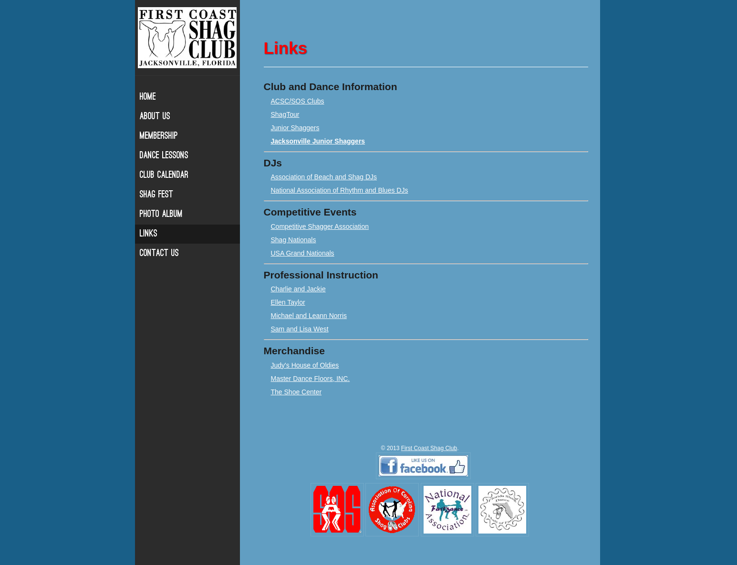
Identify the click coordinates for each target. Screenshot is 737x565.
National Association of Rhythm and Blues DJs (339, 190)
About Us (155, 117)
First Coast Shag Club (429, 448)
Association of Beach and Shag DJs (324, 177)
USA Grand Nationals (302, 253)
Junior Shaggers (295, 128)
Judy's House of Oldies (305, 365)
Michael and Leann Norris (309, 315)
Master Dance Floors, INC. (310, 378)
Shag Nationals (293, 240)
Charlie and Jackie (298, 289)
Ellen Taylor (288, 302)
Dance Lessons (164, 156)
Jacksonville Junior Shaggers (318, 141)
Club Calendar (164, 175)
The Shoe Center (296, 392)
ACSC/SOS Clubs (297, 101)
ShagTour (285, 114)
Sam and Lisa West (300, 329)
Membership (159, 136)
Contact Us (159, 253)
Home (148, 97)
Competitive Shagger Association (320, 226)
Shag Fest (156, 195)
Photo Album (161, 214)
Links (148, 234)
